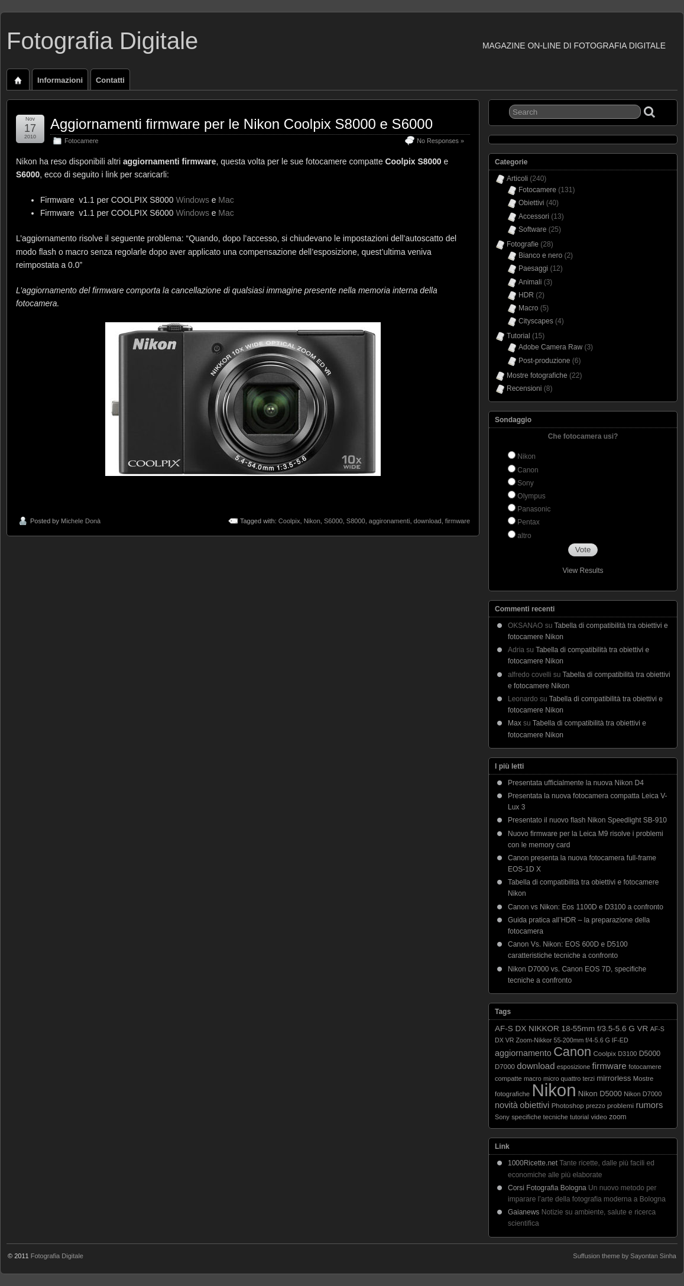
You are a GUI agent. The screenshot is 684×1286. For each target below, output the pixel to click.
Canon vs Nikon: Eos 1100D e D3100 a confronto (585, 907)
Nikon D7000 (643, 1093)
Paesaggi (533, 268)
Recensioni (524, 388)
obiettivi (534, 1105)
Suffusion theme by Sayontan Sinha (624, 1255)
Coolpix (289, 520)
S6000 (333, 520)
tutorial (579, 1116)
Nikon (312, 520)
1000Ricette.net (532, 1163)
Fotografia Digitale (102, 41)
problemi (620, 1105)
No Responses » (440, 140)
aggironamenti (389, 520)
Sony (525, 483)
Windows (192, 200)
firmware (457, 520)
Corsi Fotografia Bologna (547, 1188)
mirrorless (614, 1078)
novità (506, 1105)
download (428, 520)
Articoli (517, 178)
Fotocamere (81, 140)
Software (532, 229)
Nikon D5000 (600, 1093)
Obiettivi (531, 203)
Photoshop (568, 1105)
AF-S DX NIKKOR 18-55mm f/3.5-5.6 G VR (571, 1028)
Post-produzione (544, 361)
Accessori (533, 216)
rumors (649, 1105)
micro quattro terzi (569, 1078)
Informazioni (60, 80)
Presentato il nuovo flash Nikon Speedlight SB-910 (587, 820)
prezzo (595, 1105)
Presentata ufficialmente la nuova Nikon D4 (576, 783)
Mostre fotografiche (537, 375)
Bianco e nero (540, 255)
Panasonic (533, 509)
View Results (582, 570)
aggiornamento (523, 1053)
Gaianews (523, 1212)
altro (524, 536)
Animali (530, 282)
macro (533, 1078)
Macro (528, 308)
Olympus (531, 496)
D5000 (650, 1053)
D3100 (627, 1053)
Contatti (110, 80)
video (599, 1116)
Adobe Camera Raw (550, 347)
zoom (617, 1117)
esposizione (573, 1066)
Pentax (528, 522)
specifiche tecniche (539, 1116)
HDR (526, 295)
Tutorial (518, 336)
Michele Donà (81, 520)
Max (514, 723)
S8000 (355, 520)
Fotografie (523, 244)
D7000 (505, 1066)
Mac (226, 200)
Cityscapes (535, 321)
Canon (527, 470)
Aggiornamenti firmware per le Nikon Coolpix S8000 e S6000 (241, 124)
